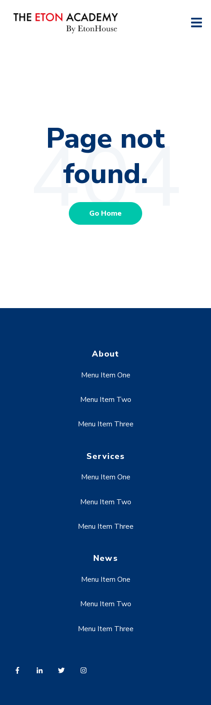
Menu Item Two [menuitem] (105, 400)
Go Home (105, 213)
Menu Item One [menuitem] (105, 375)
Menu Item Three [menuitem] (106, 424)
